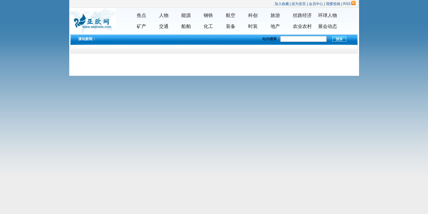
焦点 (141, 15)
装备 (230, 26)
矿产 (141, 26)
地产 (275, 26)
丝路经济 (302, 15)
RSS (349, 4)
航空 (230, 15)
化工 (208, 26)
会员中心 (316, 4)
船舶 (186, 26)
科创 (253, 15)
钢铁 (208, 15)
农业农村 (302, 26)
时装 (253, 26)
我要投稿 (333, 4)
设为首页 (299, 4)
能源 (186, 15)
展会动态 (327, 26)
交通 (164, 26)
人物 (164, 15)
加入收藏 (282, 4)
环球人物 (327, 15)
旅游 (275, 15)
